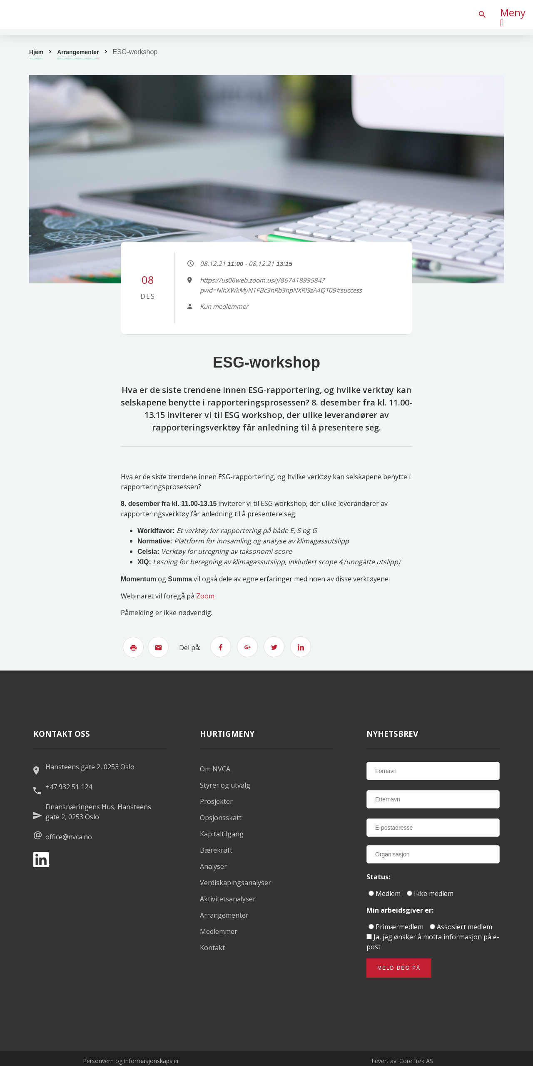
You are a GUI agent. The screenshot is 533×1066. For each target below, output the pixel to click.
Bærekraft (216, 850)
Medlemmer (218, 931)
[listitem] (62, 14)
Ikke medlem (430, 893)
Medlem (385, 893)
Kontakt (212, 947)
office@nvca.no (68, 836)
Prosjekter (216, 801)
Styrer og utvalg (225, 785)
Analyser (213, 866)
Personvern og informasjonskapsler (131, 1061)
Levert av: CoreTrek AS (402, 1061)
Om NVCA (215, 768)
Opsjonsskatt (221, 817)
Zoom (205, 596)
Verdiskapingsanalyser (235, 882)
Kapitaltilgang (222, 833)
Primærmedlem (396, 926)
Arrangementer (78, 52)
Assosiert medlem (461, 926)
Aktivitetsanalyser (228, 898)
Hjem (36, 52)
